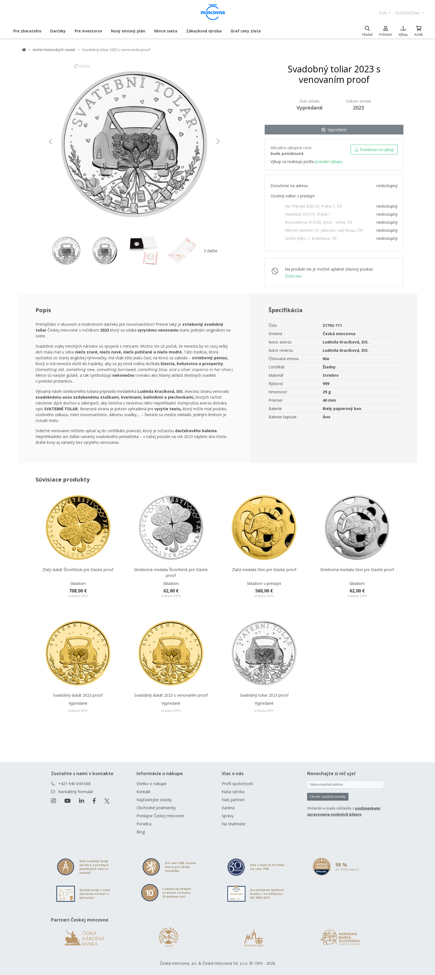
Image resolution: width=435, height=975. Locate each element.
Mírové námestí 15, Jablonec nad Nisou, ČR (324, 230)
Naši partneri (233, 799)
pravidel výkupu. (329, 161)
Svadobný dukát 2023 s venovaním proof (171, 695)
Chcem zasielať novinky (328, 796)
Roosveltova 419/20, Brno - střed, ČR (318, 222)
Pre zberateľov (27, 31)
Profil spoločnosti (237, 783)
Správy (228, 815)
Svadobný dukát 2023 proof (78, 695)
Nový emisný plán (128, 31)
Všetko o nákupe (151, 783)
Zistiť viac (293, 276)
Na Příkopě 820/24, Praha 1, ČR (313, 206)
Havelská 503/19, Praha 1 (308, 214)
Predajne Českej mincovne (160, 815)
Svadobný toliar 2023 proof (264, 695)
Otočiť (82, 68)
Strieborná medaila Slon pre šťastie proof (357, 569)
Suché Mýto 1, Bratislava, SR (311, 238)
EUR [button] (383, 13)
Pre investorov (88, 31)
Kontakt (143, 791)
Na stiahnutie (234, 823)
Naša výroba (233, 791)
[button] (61, 141)
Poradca (143, 823)
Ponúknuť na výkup (374, 149)
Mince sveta (165, 31)
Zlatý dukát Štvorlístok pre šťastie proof (77, 569)
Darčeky (58, 31)
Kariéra (228, 807)
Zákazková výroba (204, 31)
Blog (140, 831)
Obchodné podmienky (156, 807)
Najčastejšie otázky (154, 799)
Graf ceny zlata (246, 31)
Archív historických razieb (54, 49)
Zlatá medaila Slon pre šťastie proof (264, 569)
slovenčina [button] (408, 13)
